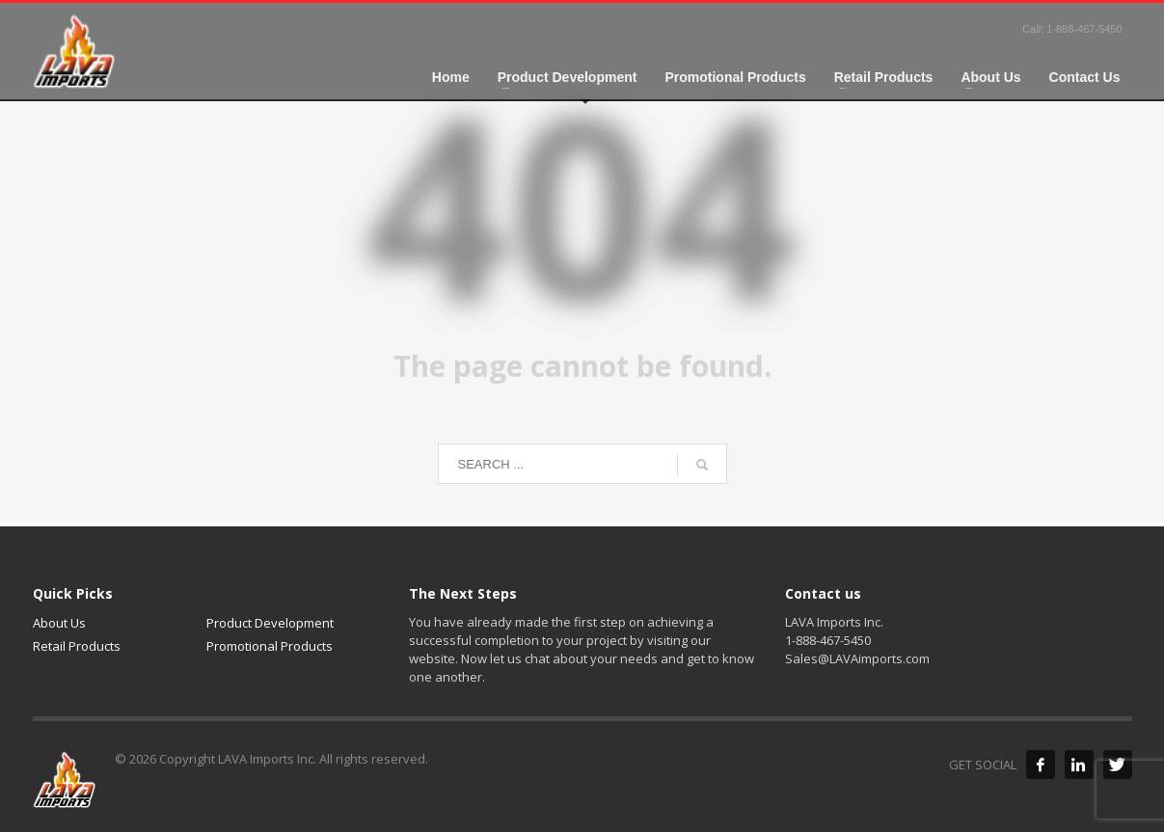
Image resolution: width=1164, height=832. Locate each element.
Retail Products (77, 646)
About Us (59, 622)
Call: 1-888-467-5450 (1072, 29)
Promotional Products (269, 646)
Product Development (270, 622)
